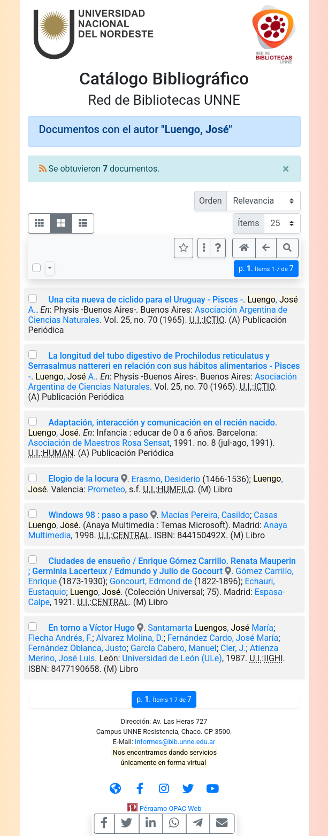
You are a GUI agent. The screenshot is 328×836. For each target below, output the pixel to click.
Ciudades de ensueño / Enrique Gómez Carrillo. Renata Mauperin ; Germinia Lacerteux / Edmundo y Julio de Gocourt (162, 566)
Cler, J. (233, 648)
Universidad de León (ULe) (172, 658)
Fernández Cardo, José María (222, 638)
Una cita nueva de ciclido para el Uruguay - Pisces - (145, 300)
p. (266, 268)
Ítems (248, 223)
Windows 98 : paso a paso (98, 515)
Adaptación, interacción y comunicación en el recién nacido (161, 422)
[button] (218, 248)
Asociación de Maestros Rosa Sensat (99, 443)
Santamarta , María (210, 628)
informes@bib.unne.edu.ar (175, 742)
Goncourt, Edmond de (151, 581)
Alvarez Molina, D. (130, 638)
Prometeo (106, 489)
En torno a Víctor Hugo (91, 628)
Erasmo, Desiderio (166, 479)
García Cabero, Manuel (174, 648)
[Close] (286, 169)
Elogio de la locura (83, 479)
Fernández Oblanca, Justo (77, 648)
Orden (210, 201)
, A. (65, 376)
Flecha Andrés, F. (60, 638)
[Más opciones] (203, 248)
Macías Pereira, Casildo (205, 515)
